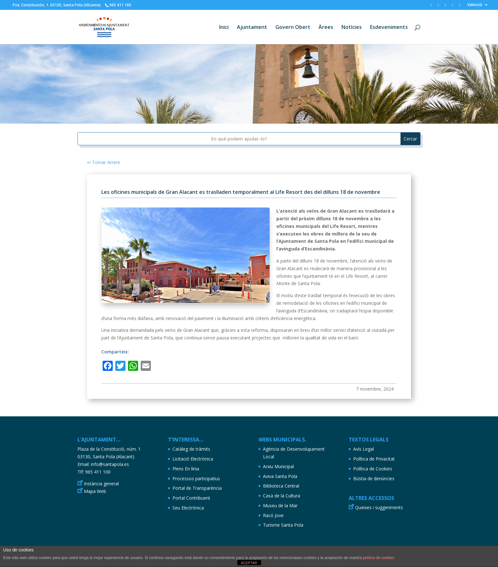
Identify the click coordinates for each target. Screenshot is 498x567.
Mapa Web (95, 491)
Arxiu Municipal (278, 466)
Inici (224, 28)
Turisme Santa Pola (283, 525)
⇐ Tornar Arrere (103, 162)
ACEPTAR (249, 563)
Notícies (351, 28)
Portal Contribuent (191, 498)
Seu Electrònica (188, 508)
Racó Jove (273, 515)
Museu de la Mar (280, 505)
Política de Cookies (372, 469)
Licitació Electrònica (192, 459)
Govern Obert (292, 28)
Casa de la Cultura (281, 496)
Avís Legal (363, 449)
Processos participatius (196, 478)
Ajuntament (252, 28)
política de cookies (378, 558)
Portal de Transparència (197, 488)
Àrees (326, 28)
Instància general (101, 484)
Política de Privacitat (374, 459)
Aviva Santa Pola (280, 476)
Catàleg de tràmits (191, 449)
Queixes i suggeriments (379, 507)
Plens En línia (185, 469)
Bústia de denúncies (373, 478)
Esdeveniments (389, 28)
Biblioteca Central (281, 486)
